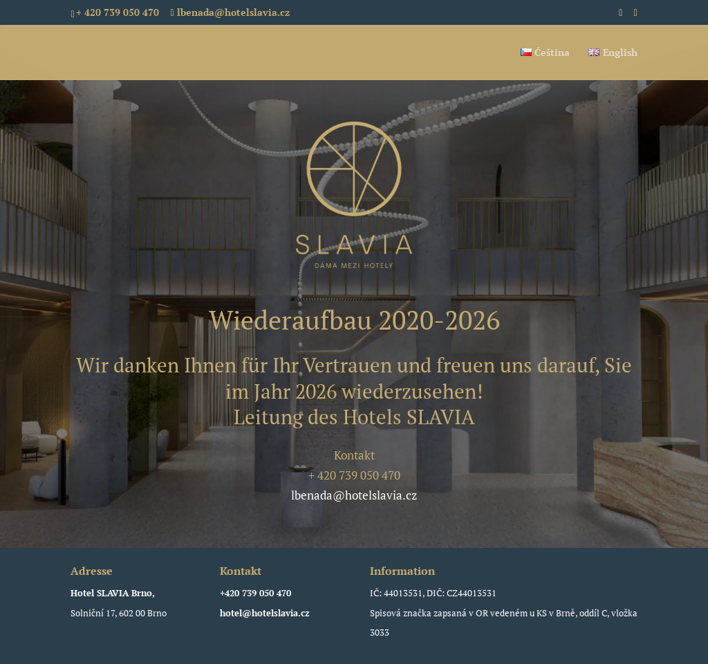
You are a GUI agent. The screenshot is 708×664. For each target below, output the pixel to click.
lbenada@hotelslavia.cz (354, 495)
